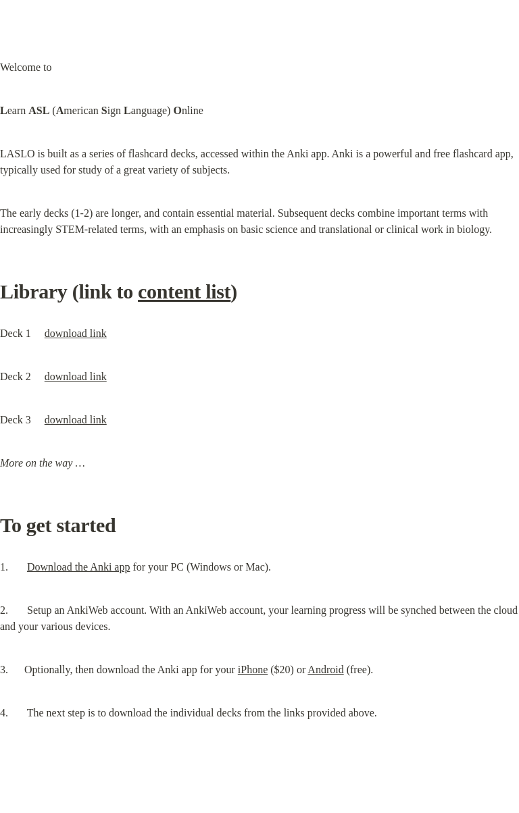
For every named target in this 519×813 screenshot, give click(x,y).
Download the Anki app (78, 567)
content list (184, 291)
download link (76, 333)
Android (325, 669)
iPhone (253, 669)
